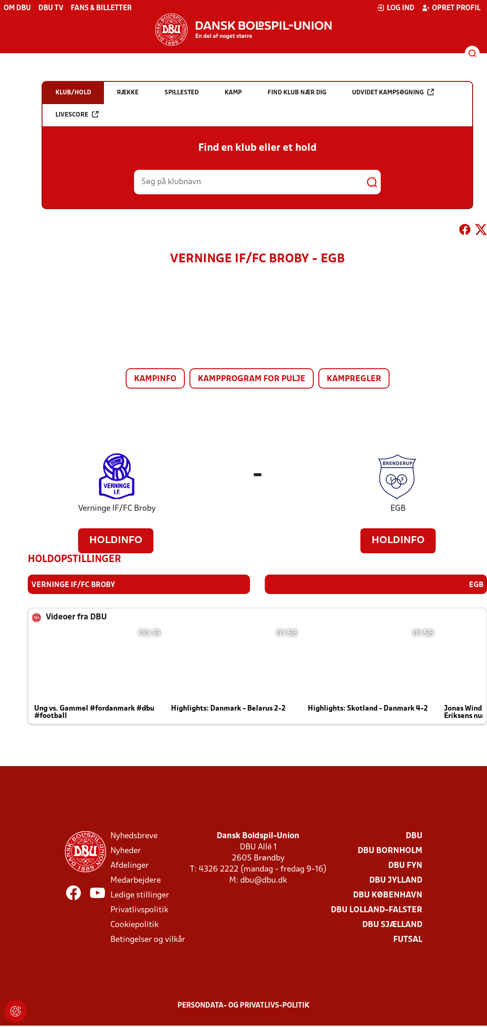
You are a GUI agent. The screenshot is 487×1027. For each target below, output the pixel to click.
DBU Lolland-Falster (376, 910)
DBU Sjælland (392, 924)
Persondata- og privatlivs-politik (243, 1005)
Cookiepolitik (134, 924)
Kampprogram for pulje (251, 379)
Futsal (407, 939)
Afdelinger (129, 865)
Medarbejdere (135, 880)
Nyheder (125, 850)
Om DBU (17, 8)
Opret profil (451, 8)
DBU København (387, 895)
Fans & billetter (101, 8)
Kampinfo (155, 379)
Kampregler (354, 379)
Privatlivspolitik (139, 910)
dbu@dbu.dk (263, 880)
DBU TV (50, 8)
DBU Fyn (405, 865)
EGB (398, 509)
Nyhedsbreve (134, 836)
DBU (414, 836)
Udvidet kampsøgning (393, 92)
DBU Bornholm (390, 850)
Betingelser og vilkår (147, 939)
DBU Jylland (395, 880)
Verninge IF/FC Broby (117, 509)
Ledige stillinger (139, 895)
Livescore (76, 114)
